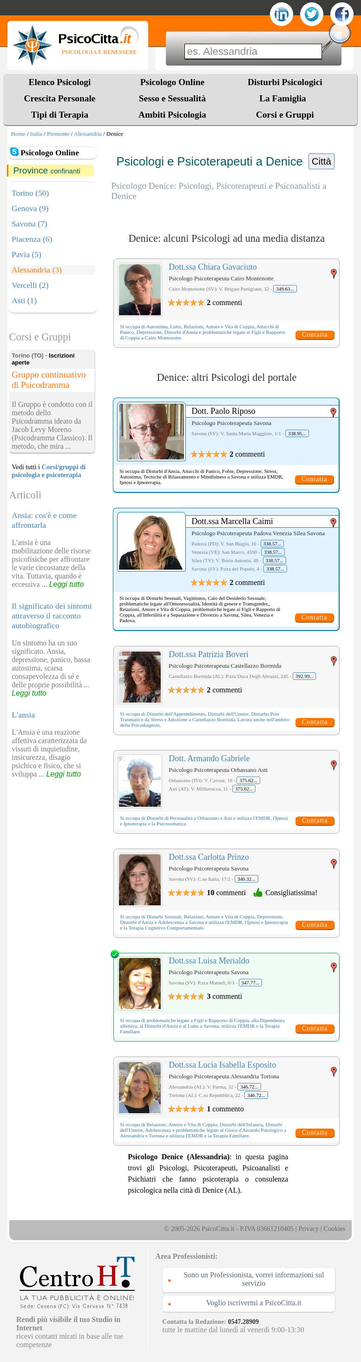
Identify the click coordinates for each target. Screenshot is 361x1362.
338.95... (297, 433)
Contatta (315, 334)
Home (18, 134)
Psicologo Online (172, 82)
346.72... (249, 1087)
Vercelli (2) (30, 285)
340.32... (246, 879)
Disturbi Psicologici (285, 82)
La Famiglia (284, 98)
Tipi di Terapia (59, 115)
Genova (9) (30, 208)
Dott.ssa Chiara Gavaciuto (212, 267)
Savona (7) (29, 223)
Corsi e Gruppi (285, 115)
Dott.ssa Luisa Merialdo (209, 960)
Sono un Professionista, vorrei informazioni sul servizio (254, 1279)
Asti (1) (24, 300)
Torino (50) (30, 193)
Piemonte (58, 134)
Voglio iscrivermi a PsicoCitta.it (254, 1303)
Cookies (334, 1228)
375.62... (248, 780)
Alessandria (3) (37, 269)
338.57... (272, 543)
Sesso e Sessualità (172, 98)
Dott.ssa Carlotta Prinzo (209, 857)
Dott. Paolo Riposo (223, 411)
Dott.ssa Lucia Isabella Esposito (222, 1065)
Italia (36, 134)
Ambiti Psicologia (172, 115)
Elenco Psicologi (60, 82)
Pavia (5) (26, 254)
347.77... (251, 982)
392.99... (304, 676)
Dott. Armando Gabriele (209, 758)
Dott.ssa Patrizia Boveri (208, 654)
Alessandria (88, 134)
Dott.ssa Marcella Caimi (232, 521)
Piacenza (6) (32, 239)
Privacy (308, 1228)
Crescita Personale (60, 98)
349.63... (285, 289)
